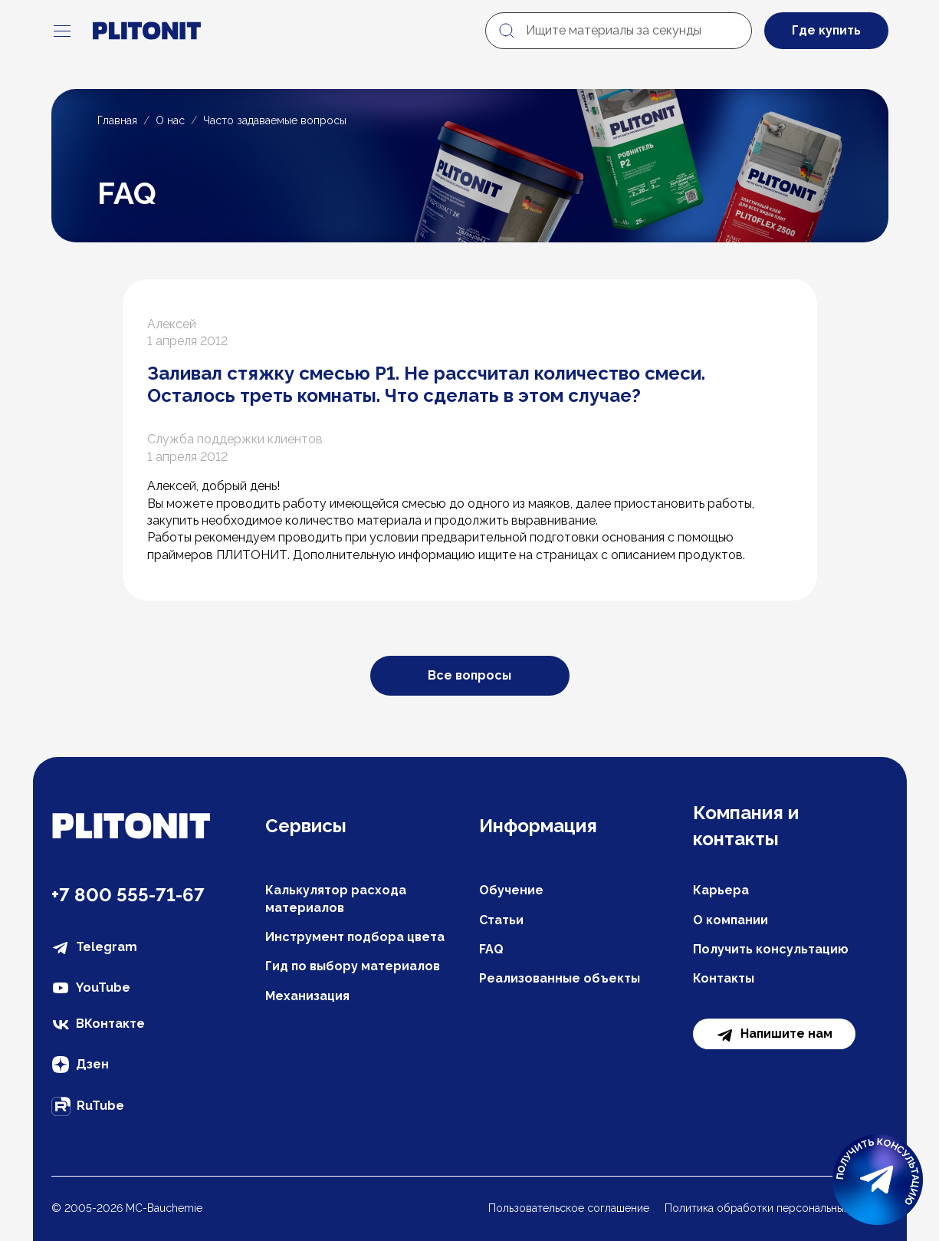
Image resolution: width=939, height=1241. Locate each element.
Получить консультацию (771, 949)
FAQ (491, 949)
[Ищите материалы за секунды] (618, 30)
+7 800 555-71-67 (128, 895)
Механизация (307, 996)
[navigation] (62, 30)
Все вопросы (469, 675)
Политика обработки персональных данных (776, 1208)
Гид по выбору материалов (352, 966)
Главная (117, 120)
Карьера (721, 890)
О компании (730, 920)
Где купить (826, 30)
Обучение (511, 890)
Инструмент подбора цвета (355, 937)
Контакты (723, 978)
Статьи (501, 920)
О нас (170, 120)
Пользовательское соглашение (568, 1208)
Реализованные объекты (559, 978)
